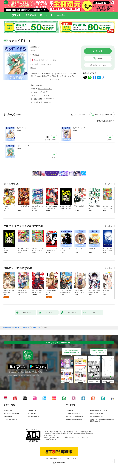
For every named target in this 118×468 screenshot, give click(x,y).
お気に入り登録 (79, 114)
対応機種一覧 (32, 410)
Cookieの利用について (97, 416)
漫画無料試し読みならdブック (11, 327)
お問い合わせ (8, 416)
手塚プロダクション (45, 89)
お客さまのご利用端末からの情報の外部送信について (102, 420)
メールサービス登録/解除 (11, 413)
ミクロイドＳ (44, 95)
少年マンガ (43, 92)
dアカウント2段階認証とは (74, 416)
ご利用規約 (69, 410)
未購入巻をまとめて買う (104, 114)
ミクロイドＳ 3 (23, 146)
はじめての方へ (8, 410)
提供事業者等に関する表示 (98, 410)
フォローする (38, 47)
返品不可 (33, 68)
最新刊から (110, 121)
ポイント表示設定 (33, 416)
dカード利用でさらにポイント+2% (41, 64)
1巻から (100, 121)
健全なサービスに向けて (98, 413)
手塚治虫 (34, 47)
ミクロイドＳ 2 (79, 128)
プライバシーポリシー (73, 413)
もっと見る (108, 184)
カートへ (99, 58)
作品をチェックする (99, 65)
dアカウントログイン (10, 419)
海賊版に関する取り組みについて (76, 419)
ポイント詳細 (51, 60)
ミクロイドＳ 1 (23, 128)
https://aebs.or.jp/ (51, 439)
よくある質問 (32, 413)
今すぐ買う (100, 51)
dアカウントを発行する (50, 458)
